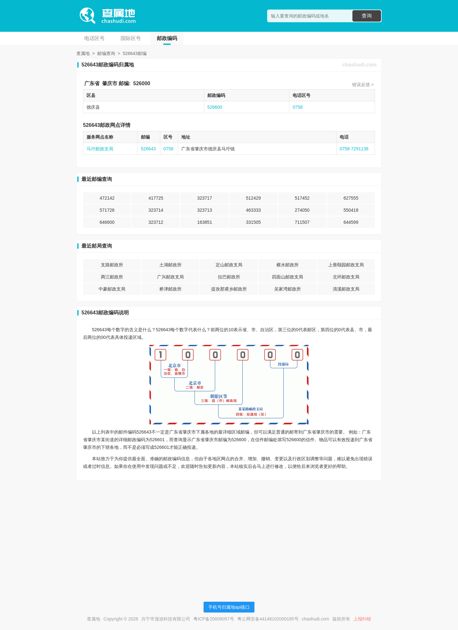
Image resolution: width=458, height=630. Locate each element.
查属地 (83, 53)
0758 (297, 107)
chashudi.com (359, 64)
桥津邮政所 (170, 288)
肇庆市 (109, 83)
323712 (156, 222)
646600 (107, 222)
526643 (148, 148)
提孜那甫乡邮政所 (229, 288)
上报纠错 (362, 618)
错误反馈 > (363, 84)
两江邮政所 (112, 276)
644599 (351, 222)
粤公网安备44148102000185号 (268, 618)
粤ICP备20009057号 (213, 618)
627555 (351, 198)
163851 (204, 222)
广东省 (92, 83)
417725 (156, 198)
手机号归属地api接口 (229, 607)
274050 (302, 210)
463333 (253, 210)
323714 (156, 210)
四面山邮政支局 (287, 276)
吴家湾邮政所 (287, 288)
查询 (367, 15)
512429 (253, 198)
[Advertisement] (229, 529)
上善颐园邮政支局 (346, 264)
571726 (107, 210)
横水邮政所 (287, 264)
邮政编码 (167, 38)
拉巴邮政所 (229, 276)
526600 (214, 107)
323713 (204, 210)
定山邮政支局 (229, 264)
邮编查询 (106, 53)
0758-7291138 (354, 148)
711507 (302, 222)
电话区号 (94, 38)
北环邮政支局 (346, 276)
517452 (302, 198)
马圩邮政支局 (100, 148)
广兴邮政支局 (170, 276)
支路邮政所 (112, 264)
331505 (253, 222)
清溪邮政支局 (346, 288)
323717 (204, 198)
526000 (141, 83)
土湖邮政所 (170, 264)
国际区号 (131, 38)
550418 (351, 210)
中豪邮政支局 (112, 288)
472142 (107, 198)
